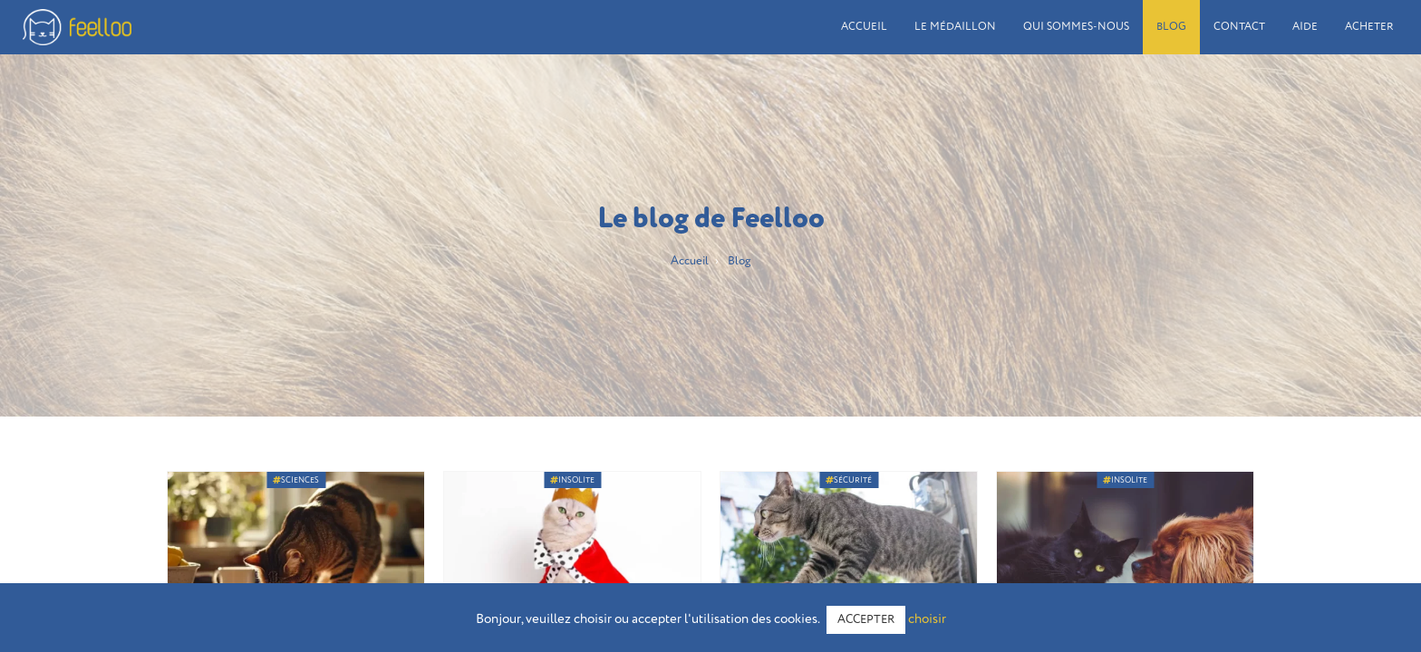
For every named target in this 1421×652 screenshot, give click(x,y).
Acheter (1369, 27)
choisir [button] (927, 619)
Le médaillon (955, 27)
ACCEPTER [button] (865, 620)
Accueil (864, 27)
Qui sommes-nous (1076, 27)
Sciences (296, 479)
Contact (1239, 27)
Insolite (572, 479)
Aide (1305, 27)
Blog (1171, 27)
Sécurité (849, 479)
